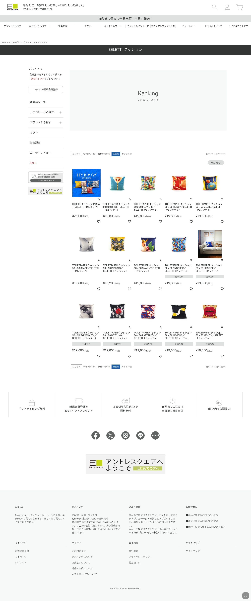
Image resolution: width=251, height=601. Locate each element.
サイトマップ (193, 551)
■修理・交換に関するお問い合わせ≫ (205, 526)
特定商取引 (134, 562)
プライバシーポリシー (140, 556)
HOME (3, 42)
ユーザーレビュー (40, 152)
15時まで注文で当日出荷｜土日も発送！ (125, 18)
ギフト (34, 132)
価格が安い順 (89, 154)
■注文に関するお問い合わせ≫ (202, 521)
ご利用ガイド (109, 529)
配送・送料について (82, 556)
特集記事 (35, 142)
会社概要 (133, 551)
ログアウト (21, 562)
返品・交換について (82, 568)
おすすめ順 (127, 154)
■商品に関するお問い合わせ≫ (202, 515)
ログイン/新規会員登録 (46, 89)
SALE (33, 163)
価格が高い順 (104, 154)
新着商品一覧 (38, 102)
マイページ (21, 556)
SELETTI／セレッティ (18, 42)
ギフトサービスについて (85, 574)
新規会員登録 (22, 551)
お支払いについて (81, 562)
